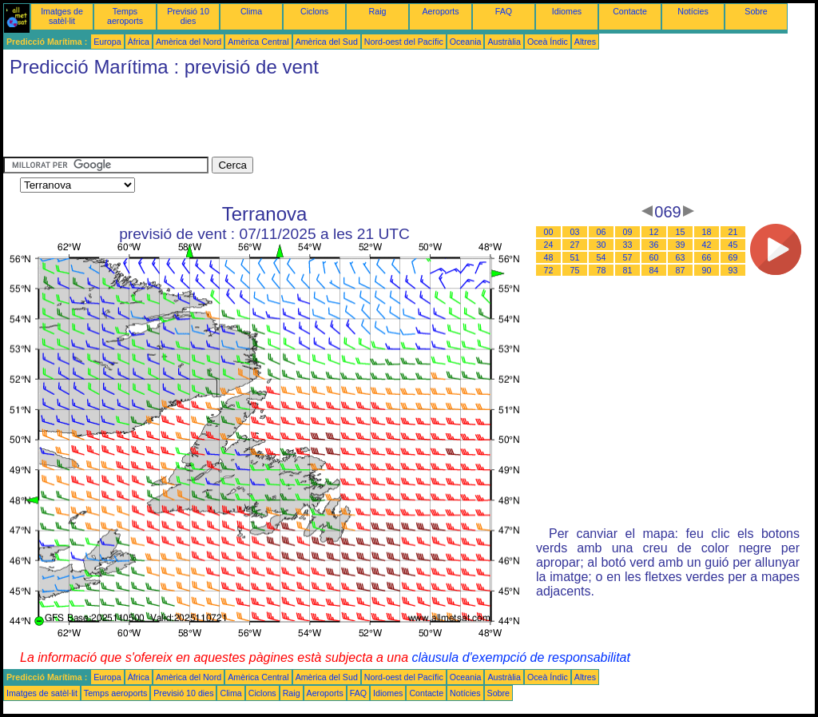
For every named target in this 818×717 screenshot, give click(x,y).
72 (549, 270)
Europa (107, 41)
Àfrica (138, 41)
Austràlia (503, 41)
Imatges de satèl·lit (62, 16)
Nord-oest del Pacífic (403, 41)
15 (680, 232)
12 (654, 232)
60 (654, 257)
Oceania (466, 41)
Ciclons (314, 11)
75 (575, 270)
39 (680, 244)
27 (575, 244)
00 (549, 232)
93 (733, 270)
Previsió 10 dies (188, 16)
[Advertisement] (294, 121)
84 (654, 270)
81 (628, 270)
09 (628, 232)
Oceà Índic (547, 41)
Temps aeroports (125, 16)
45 (733, 244)
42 (707, 244)
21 (733, 232)
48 (549, 257)
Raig (378, 11)
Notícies (693, 11)
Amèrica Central (258, 41)
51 (575, 257)
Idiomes (567, 11)
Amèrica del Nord (188, 41)
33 (628, 244)
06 (601, 232)
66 (707, 257)
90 (707, 270)
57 (628, 257)
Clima (251, 11)
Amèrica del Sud (327, 41)
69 (733, 257)
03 (575, 232)
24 (549, 244)
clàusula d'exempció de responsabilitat (520, 657)
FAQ (503, 11)
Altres (585, 41)
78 (601, 270)
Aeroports (440, 11)
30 (601, 244)
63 (680, 257)
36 (654, 244)
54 (601, 257)
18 (707, 232)
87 (680, 270)
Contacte (630, 11)
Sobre (756, 11)
